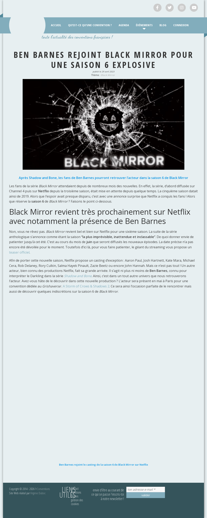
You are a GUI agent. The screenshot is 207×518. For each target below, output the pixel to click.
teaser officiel (19, 252)
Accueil (56, 25)
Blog (162, 25)
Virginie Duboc (37, 493)
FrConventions (42, 489)
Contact (75, 488)
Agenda (124, 25)
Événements (144, 25)
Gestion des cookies (77, 502)
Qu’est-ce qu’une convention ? (90, 25)
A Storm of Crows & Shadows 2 (86, 286)
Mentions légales (76, 494)
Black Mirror (108, 75)
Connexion (181, 25)
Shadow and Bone (78, 276)
